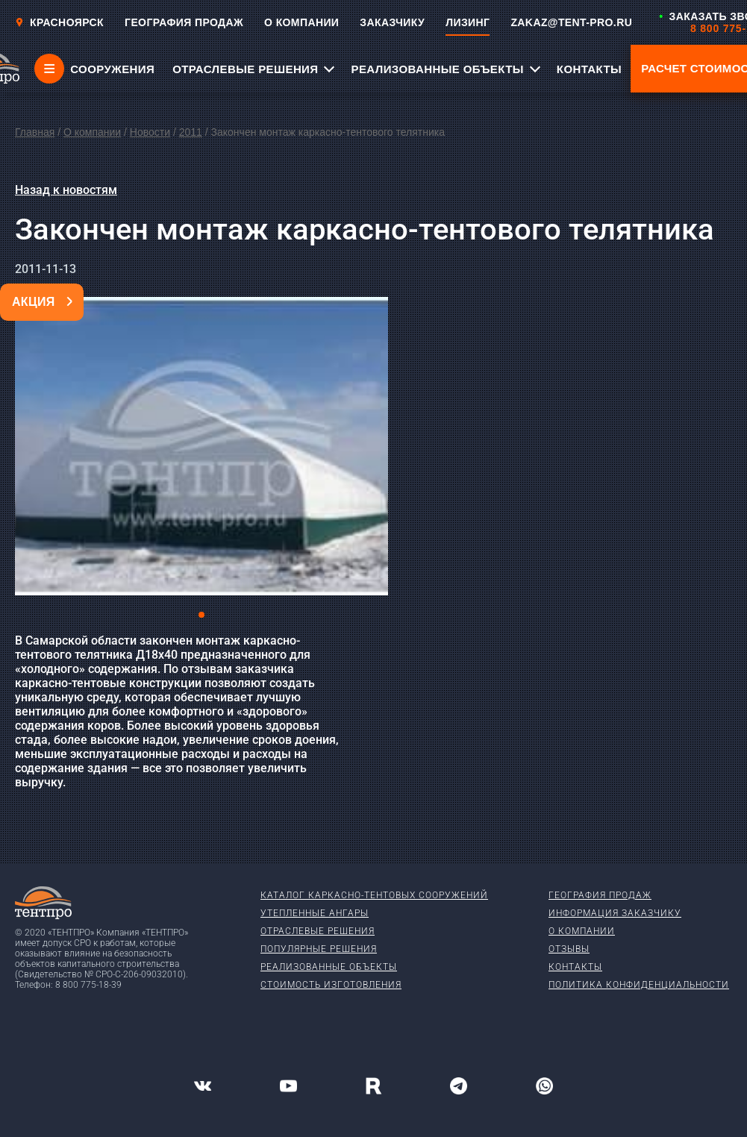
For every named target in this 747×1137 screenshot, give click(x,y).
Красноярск (59, 22)
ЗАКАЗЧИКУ (392, 22)
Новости (150, 132)
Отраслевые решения (317, 931)
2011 (190, 132)
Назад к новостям (66, 190)
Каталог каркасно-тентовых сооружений (374, 895)
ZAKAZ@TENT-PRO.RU (571, 22)
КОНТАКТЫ (589, 69)
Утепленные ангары (314, 913)
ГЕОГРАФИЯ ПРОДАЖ (184, 22)
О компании (92, 132)
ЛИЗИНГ (468, 22)
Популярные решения (318, 949)
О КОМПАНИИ (301, 22)
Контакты (575, 967)
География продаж (599, 895)
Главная (34, 132)
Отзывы (569, 949)
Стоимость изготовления (330, 985)
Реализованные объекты (328, 967)
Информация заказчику (614, 913)
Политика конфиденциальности (638, 985)
